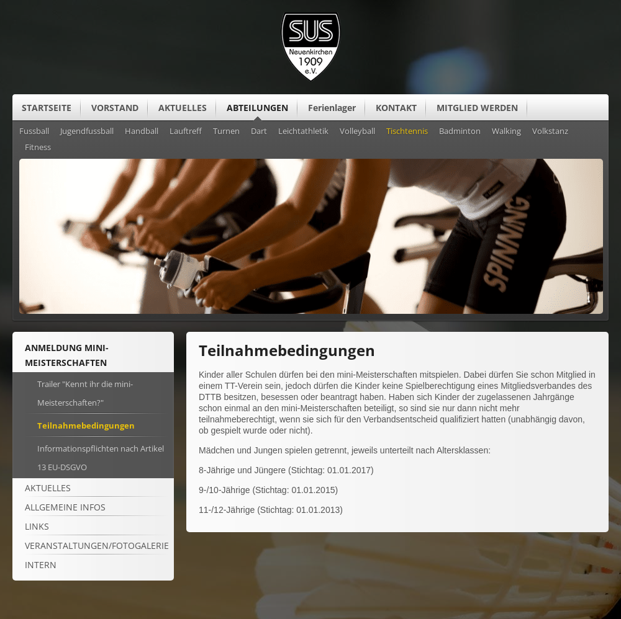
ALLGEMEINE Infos (65, 507)
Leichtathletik (303, 131)
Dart (259, 131)
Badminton (460, 131)
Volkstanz (550, 131)
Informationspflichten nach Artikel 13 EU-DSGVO (100, 458)
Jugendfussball (87, 131)
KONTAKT (396, 108)
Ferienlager (332, 108)
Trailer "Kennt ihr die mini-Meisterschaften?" (85, 393)
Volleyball (357, 131)
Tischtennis (407, 131)
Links (37, 526)
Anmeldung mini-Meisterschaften (67, 355)
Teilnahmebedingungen (86, 425)
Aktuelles (48, 488)
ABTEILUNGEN (257, 108)
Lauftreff (186, 131)
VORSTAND (114, 108)
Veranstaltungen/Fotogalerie (97, 545)
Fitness (38, 148)
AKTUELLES (182, 108)
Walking (506, 131)
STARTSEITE (46, 108)
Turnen (226, 131)
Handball (141, 131)
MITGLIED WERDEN (477, 108)
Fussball (34, 131)
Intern (41, 565)
